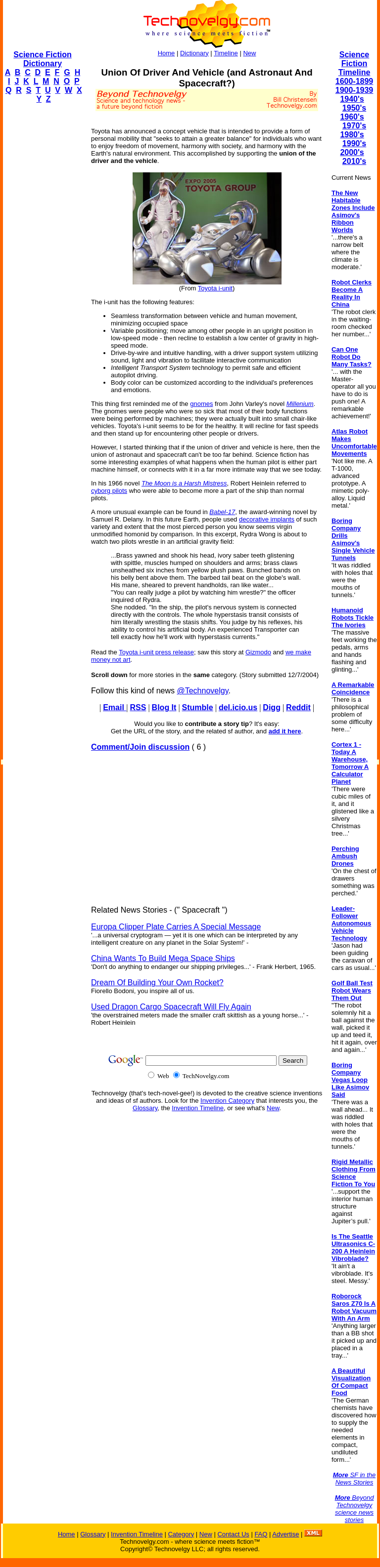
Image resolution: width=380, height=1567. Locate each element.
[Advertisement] (42, 260)
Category (181, 1534)
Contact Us (233, 1534)
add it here (285, 731)
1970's (354, 125)
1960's (352, 117)
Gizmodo (258, 652)
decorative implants (266, 519)
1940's (352, 99)
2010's (354, 161)
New (249, 53)
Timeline (226, 53)
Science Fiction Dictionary (42, 59)
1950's (354, 108)
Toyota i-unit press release (156, 652)
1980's (352, 134)
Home (166, 53)
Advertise (285, 1534)
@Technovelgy (202, 690)
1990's (354, 143)
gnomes (201, 403)
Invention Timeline (198, 1108)
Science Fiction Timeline (354, 63)
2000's (352, 152)
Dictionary (194, 53)
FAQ (260, 1534)
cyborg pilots (109, 490)
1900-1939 (354, 90)
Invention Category (227, 1100)
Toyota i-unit (215, 288)
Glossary (145, 1108)
